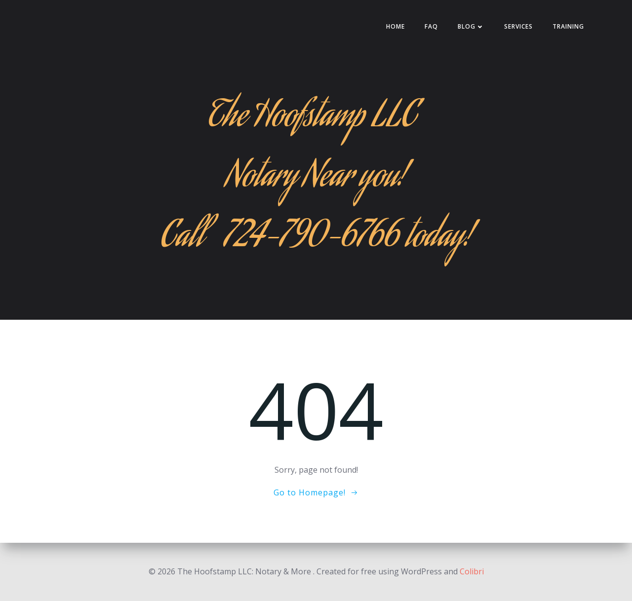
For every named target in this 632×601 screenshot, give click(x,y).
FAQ (431, 26)
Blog (471, 26)
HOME (395, 26)
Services (518, 26)
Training (568, 26)
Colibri (472, 571)
